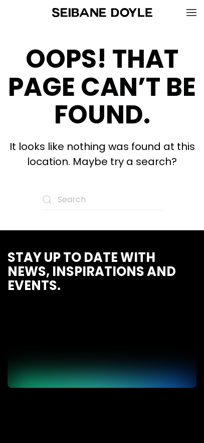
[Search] (102, 199)
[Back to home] (102, 13)
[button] (191, 13)
